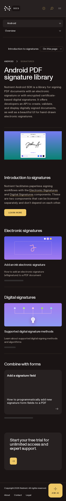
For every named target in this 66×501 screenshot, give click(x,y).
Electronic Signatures (43, 190)
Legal (28, 495)
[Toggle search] (51, 8)
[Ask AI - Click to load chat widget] (55, 491)
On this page (52, 49)
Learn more (15, 213)
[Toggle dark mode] (44, 8)
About (7, 495)
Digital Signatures (21, 194)
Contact (18, 495)
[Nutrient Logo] (12, 8)
